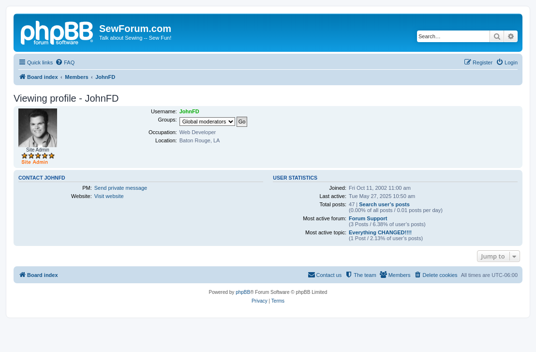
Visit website (109, 196)
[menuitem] (64, 62)
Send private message (120, 188)
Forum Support (368, 218)
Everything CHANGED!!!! (380, 232)
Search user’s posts (384, 204)
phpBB (243, 292)
